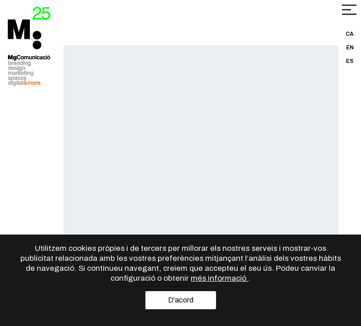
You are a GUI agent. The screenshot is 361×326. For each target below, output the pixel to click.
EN (350, 47)
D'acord (180, 300)
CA (350, 34)
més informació (219, 278)
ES (349, 61)
